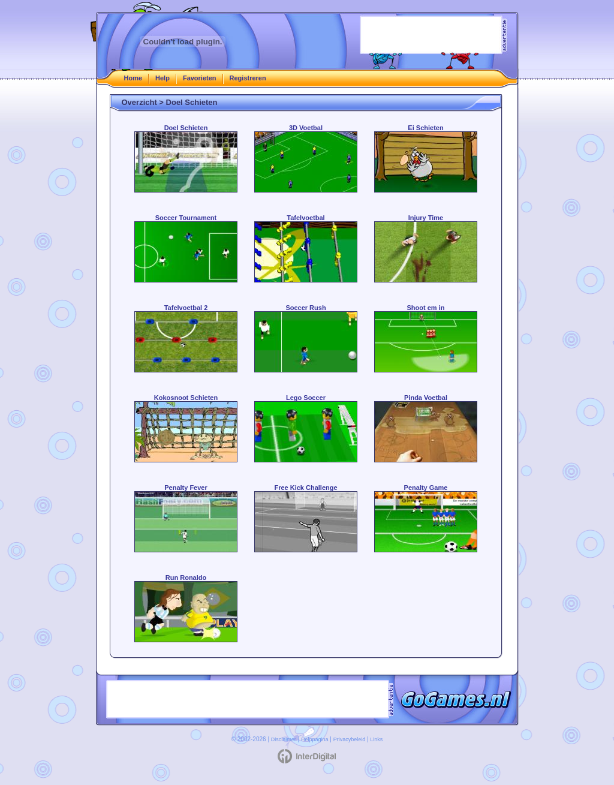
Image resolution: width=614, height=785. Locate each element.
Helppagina (315, 739)
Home (133, 78)
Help (162, 78)
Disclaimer (283, 739)
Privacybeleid (349, 739)
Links (376, 739)
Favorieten (199, 78)
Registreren (248, 78)
